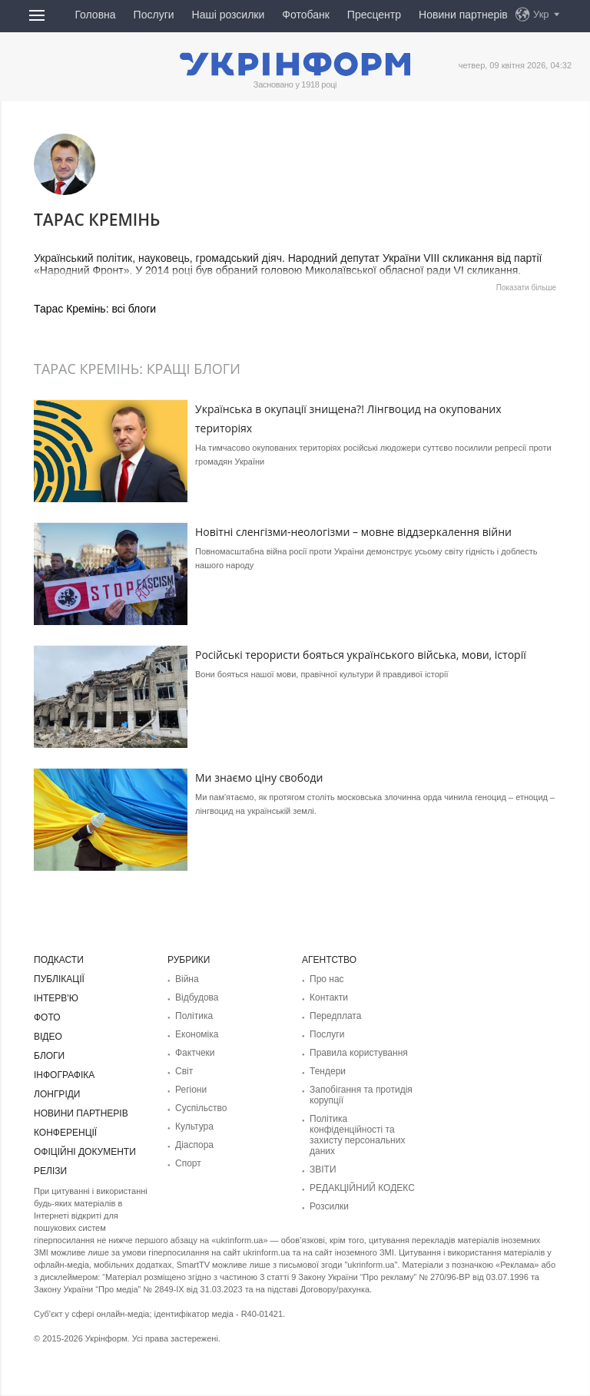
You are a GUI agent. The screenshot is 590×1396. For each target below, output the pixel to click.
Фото (47, 1017)
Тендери (328, 1071)
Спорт (188, 1163)
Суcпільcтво (201, 1108)
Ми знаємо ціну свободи (259, 777)
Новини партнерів (463, 14)
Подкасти (59, 959)
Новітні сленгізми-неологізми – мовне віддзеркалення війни (353, 531)
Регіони (191, 1089)
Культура (194, 1126)
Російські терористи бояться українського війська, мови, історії (360, 654)
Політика (194, 1016)
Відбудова (196, 997)
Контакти (329, 997)
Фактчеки (195, 1052)
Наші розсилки (228, 14)
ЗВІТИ (323, 1169)
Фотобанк (306, 14)
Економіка (196, 1034)
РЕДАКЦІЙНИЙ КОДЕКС (362, 1188)
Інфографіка (64, 1075)
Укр (541, 14)
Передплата (335, 1016)
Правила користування (359, 1052)
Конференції (65, 1132)
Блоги (49, 1055)
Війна (187, 979)
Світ (184, 1071)
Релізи (50, 1171)
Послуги (154, 14)
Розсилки (329, 1206)
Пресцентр (374, 14)
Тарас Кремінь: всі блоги (95, 309)
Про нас (327, 979)
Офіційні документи (85, 1151)
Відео (48, 1036)
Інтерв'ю (56, 998)
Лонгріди (57, 1094)
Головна (95, 14)
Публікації (59, 979)
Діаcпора (194, 1145)
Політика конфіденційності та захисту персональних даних (357, 1134)
